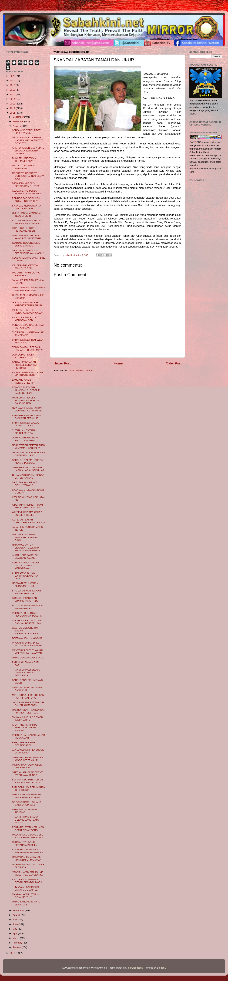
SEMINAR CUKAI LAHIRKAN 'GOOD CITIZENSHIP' (27, 759)
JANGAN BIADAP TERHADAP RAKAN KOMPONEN (28, 703)
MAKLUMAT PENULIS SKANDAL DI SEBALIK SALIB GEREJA (25, 400)
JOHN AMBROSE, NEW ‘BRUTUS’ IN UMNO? (25, 439)
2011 (13, 112)
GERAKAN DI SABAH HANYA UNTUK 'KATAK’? (28, 476)
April (15, 933)
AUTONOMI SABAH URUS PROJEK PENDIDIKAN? (26, 222)
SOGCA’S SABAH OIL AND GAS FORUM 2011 (26, 803)
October (17, 126)
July (15, 919)
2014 (13, 99)
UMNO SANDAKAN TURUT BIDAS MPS (27, 903)
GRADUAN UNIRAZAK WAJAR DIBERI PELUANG (28, 454)
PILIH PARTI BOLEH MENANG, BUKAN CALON (27, 311)
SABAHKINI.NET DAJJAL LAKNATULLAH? (25, 424)
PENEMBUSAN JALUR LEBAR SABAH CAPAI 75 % (28, 289)
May (15, 929)
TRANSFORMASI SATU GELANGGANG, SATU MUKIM (25, 820)
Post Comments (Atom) (80, 370)
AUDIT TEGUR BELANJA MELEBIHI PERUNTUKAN (27, 851)
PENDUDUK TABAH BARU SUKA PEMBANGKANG (26, 796)
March (16, 938)
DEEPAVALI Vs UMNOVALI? (27, 638)
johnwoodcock (135, 967)
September (19, 910)
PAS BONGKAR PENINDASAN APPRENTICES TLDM (28, 711)
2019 (13, 80)
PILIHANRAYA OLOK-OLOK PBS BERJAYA (27, 766)
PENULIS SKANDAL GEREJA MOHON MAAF (28, 326)
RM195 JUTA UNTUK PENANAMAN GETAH (25, 843)
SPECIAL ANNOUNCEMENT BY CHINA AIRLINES (27, 773)
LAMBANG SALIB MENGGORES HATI (24, 381)
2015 (13, 94)
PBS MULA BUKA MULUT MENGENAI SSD (26, 319)
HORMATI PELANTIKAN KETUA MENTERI (25, 584)
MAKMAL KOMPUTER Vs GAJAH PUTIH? (25, 895)
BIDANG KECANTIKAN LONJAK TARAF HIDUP (26, 599)
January (17, 947)
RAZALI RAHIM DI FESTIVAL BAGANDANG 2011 (27, 607)
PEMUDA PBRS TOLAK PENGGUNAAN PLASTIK (27, 614)
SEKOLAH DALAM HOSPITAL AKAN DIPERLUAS (28, 461)
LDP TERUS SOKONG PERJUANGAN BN (24, 229)
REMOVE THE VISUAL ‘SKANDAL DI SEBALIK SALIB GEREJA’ (26, 390)
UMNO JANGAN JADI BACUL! (28, 657)
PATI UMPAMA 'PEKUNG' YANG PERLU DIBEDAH (26, 237)
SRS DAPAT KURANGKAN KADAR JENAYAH (26, 592)
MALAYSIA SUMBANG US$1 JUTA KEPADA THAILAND (27, 836)
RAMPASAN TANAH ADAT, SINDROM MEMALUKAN (27, 858)
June (15, 924)
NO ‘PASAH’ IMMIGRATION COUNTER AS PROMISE (27, 409)
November (18, 121)
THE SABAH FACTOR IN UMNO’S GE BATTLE (25, 888)
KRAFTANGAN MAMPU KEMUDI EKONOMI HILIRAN (25, 727)
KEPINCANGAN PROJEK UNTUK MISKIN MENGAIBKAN (25, 565)
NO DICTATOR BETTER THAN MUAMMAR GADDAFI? (28, 446)
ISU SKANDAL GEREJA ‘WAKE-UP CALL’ (25, 266)
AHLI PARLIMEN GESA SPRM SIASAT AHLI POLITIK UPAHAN (28, 151)
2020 (13, 76)
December (18, 117)
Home (118, 363)
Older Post (174, 363)
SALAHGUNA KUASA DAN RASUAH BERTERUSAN (26, 622)
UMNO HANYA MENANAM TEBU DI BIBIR (26, 214)
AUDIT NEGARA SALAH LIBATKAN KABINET (25, 556)
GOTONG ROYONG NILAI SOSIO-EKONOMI (26, 244)
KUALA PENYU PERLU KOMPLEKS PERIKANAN (27, 192)
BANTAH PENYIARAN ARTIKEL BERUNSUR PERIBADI (25, 365)
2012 (13, 108)
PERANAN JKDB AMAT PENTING (24, 811)
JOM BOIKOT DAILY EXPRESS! (23, 356)
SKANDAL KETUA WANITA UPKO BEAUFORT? (26, 207)
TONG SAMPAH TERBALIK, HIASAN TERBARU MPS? (27, 348)
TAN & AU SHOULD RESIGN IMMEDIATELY (27, 718)
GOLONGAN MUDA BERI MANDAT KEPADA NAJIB (27, 304)
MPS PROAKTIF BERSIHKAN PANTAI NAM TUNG (28, 696)
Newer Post (62, 363)
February (18, 942)
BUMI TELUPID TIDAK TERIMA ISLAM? (24, 159)
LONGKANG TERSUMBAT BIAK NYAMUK (26, 131)
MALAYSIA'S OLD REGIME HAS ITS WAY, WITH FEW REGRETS (27, 140)
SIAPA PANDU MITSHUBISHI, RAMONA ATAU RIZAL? (28, 781)
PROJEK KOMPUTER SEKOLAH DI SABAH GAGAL (25, 537)
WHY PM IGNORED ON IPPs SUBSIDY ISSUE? (27, 513)
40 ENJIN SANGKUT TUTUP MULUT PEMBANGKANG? (27, 873)
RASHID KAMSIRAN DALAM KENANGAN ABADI (27, 374)
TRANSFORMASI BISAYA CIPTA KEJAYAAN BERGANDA (26, 672)
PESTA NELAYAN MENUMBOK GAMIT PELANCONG (29, 828)
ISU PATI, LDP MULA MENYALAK (23, 167)
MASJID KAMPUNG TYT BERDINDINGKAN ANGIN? (28, 252)
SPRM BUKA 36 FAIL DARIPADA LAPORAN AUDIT (25, 575)
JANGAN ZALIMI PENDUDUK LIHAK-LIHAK (28, 751)
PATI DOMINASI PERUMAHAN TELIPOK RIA (28, 788)
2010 (13, 953)
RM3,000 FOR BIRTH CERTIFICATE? (23, 744)
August (17, 915)
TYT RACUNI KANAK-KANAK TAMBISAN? (28, 333)
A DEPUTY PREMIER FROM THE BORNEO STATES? (27, 506)
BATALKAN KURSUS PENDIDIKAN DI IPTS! (25, 184)
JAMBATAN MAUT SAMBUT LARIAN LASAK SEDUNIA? (28, 469)
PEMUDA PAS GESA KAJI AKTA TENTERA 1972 (26, 199)
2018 (13, 85)
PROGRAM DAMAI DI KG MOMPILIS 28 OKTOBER (27, 644)
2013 (13, 103)
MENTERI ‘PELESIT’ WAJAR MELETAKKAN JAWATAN (27, 651)
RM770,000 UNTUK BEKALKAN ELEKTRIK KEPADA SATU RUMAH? (27, 547)
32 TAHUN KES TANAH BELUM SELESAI (24, 431)
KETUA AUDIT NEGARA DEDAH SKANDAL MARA (27, 881)
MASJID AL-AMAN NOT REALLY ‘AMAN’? (25, 483)
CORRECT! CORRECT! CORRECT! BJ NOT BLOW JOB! (28, 176)
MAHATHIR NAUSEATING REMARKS (26, 274)
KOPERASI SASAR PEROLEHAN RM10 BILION (28, 521)
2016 (13, 90)
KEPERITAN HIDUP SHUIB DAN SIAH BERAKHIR (26, 417)
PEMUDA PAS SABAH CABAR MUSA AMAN (28, 736)
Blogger (161, 967)
